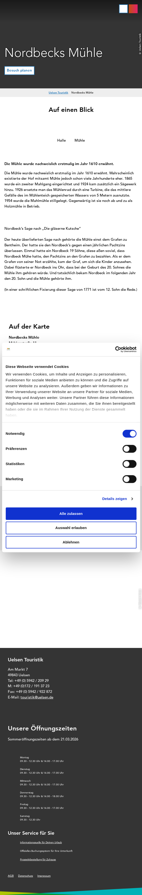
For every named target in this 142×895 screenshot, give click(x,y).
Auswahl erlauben (71, 528)
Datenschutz (25, 875)
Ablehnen (71, 542)
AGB (11, 875)
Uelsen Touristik (58, 92)
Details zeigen (114, 499)
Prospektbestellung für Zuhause (38, 859)
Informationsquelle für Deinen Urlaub (41, 842)
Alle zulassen (71, 513)
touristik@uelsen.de (37, 697)
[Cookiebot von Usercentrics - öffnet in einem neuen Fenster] (115, 349)
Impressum (44, 875)
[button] (19, 70)
